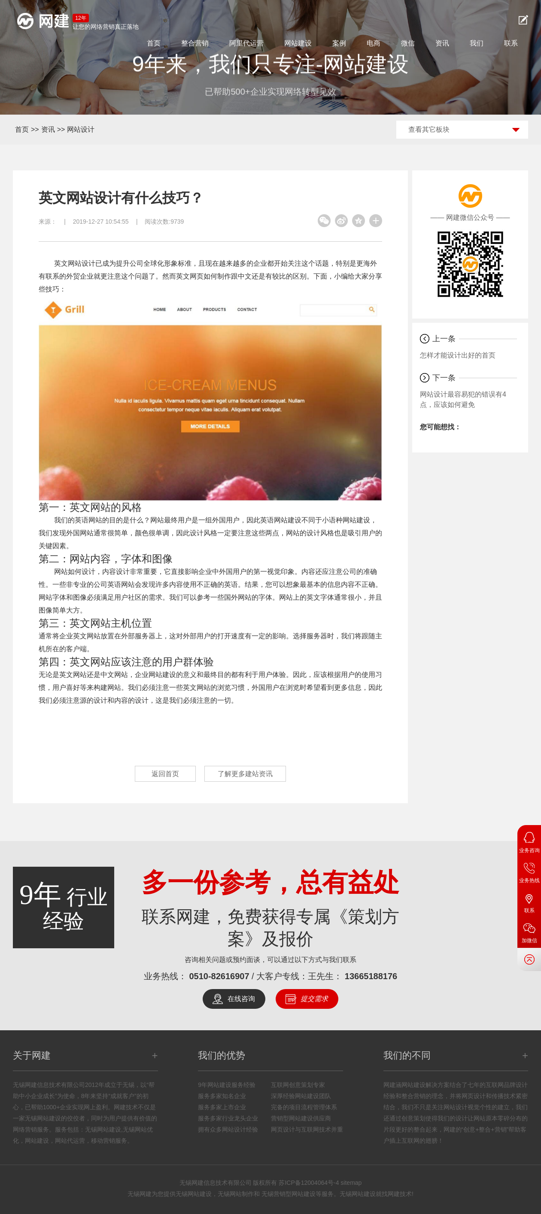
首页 (154, 43)
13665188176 (371, 976)
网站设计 (80, 129)
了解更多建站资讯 (245, 773)
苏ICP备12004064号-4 (309, 1182)
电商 (373, 43)
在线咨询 (241, 998)
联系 (511, 43)
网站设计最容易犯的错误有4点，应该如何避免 (463, 399)
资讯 (442, 43)
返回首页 (165, 773)
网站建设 (298, 43)
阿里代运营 (246, 43)
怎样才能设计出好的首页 (457, 355)
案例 (339, 43)
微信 (408, 43)
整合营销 (195, 43)
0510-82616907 (219, 976)
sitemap (351, 1182)
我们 (476, 43)
